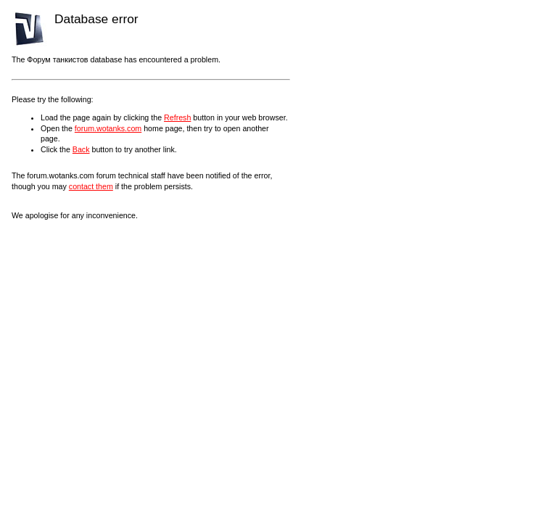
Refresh (177, 117)
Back (81, 149)
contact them (91, 186)
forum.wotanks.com (108, 128)
